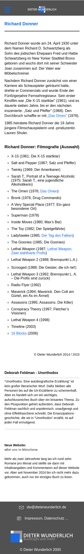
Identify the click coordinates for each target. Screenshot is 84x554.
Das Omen (48, 191)
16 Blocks (19, 333)
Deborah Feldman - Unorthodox (31, 373)
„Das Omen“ (57, 116)
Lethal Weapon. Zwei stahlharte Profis (41, 251)
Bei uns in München (21, 449)
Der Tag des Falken (56, 235)
